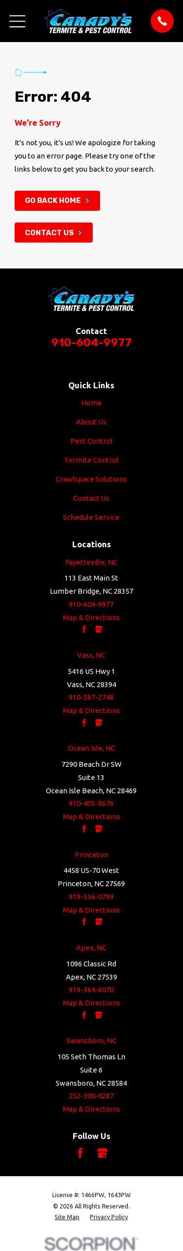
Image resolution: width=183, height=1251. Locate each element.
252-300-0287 (91, 1096)
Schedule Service (91, 517)
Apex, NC (91, 947)
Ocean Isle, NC (91, 748)
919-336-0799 (91, 897)
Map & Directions (91, 617)
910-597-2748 (91, 697)
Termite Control (91, 460)
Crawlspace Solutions (91, 479)
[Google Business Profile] (102, 1153)
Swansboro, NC (91, 1040)
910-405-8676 (91, 803)
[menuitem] (67, 1216)
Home (91, 403)
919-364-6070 (91, 989)
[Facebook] (80, 1153)
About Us (91, 422)
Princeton (91, 854)
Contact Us (91, 498)
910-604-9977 (91, 342)
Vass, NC (91, 655)
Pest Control (91, 441)
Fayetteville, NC (91, 562)
